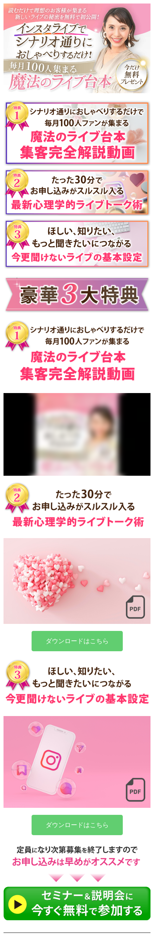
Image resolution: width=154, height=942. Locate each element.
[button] (77, 641)
